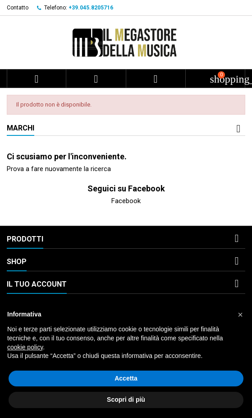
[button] (240, 314)
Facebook (126, 201)
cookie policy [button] (25, 347)
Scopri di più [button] (126, 399)
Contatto (17, 8)
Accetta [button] (126, 378)
